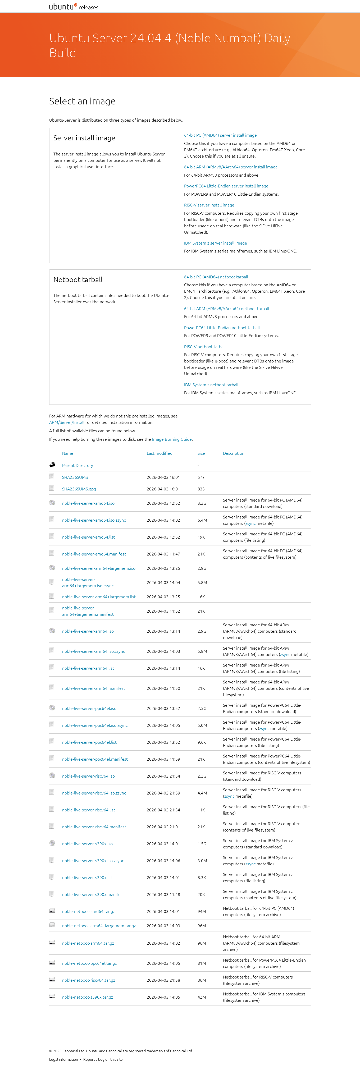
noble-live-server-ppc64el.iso (89, 708)
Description (233, 453)
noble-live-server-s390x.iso (87, 843)
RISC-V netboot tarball (205, 346)
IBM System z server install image (215, 243)
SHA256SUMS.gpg (79, 488)
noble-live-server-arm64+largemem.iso (98, 568)
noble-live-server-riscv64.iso (88, 776)
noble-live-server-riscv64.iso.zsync (94, 793)
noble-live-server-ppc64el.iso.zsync (94, 725)
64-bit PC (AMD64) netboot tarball (216, 276)
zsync (250, 523)
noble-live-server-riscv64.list (88, 809)
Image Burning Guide (172, 439)
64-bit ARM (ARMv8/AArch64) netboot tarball (226, 308)
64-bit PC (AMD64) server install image (220, 135)
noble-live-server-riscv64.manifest (94, 826)
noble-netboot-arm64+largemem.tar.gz (99, 925)
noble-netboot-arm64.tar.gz (88, 943)
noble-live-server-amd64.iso (88, 503)
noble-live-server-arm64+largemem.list (99, 596)
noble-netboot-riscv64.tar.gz (88, 980)
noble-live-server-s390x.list (87, 877)
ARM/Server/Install (66, 422)
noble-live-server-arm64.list (88, 668)
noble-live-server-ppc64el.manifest (95, 759)
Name (67, 453)
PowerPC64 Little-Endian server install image (226, 185)
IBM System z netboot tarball (211, 384)
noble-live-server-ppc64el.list (89, 742)
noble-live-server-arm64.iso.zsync (93, 651)
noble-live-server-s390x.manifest (93, 894)
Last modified (159, 453)
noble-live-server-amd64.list (88, 537)
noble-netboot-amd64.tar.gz (88, 911)
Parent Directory (77, 465)
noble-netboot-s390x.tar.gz (87, 997)
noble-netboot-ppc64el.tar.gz (89, 963)
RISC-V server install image (209, 205)
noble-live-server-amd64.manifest (94, 554)
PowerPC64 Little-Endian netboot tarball (222, 327)
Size (201, 453)
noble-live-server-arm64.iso (88, 631)
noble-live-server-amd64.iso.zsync (94, 520)
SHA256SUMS (75, 477)
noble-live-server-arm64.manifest (93, 688)
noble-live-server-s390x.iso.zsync (93, 860)
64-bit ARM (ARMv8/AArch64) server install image (231, 166)
